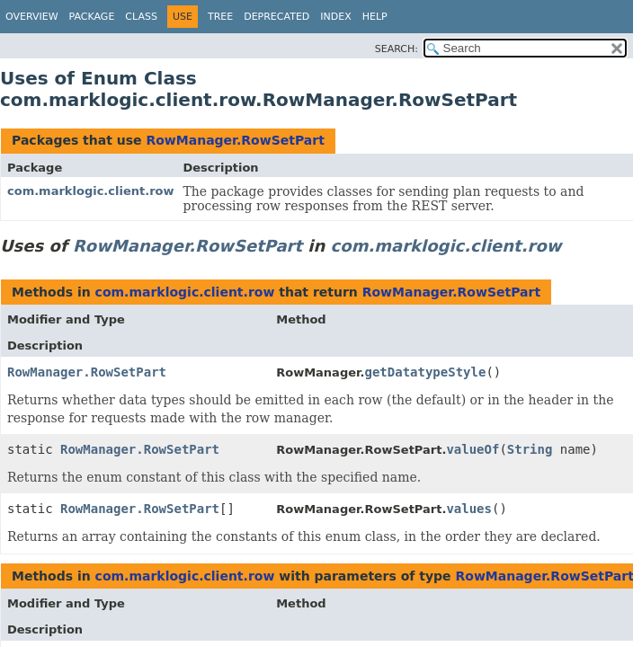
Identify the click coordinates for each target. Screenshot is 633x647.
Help (375, 16)
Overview (31, 16)
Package (92, 16)
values (469, 508)
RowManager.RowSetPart (235, 140)
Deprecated (276, 16)
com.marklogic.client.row (90, 191)
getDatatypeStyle (425, 372)
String (530, 449)
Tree (220, 16)
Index (335, 16)
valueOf (472, 449)
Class (141, 16)
